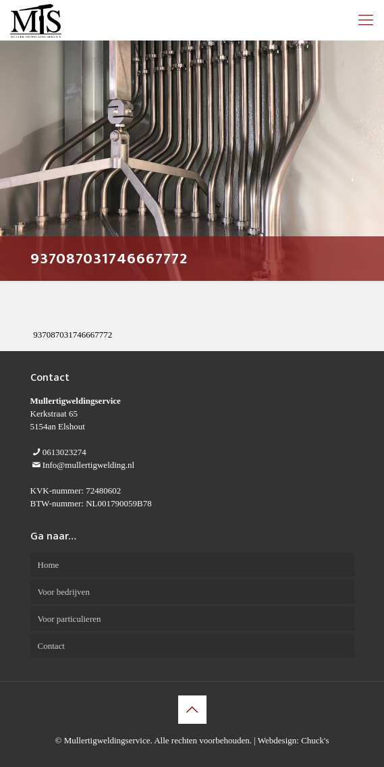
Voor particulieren (69, 619)
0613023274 (64, 452)
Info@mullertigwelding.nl (89, 465)
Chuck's (315, 740)
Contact (51, 646)
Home (48, 565)
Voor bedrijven (64, 592)
